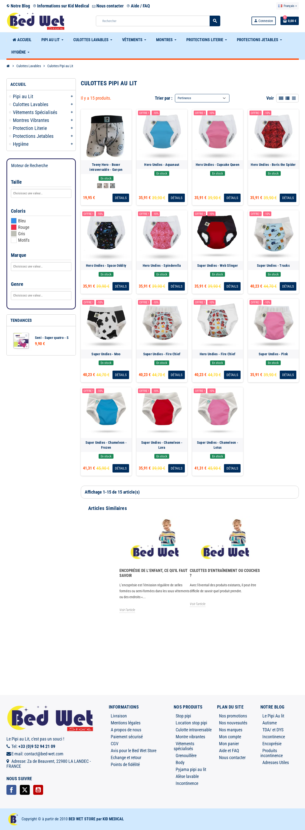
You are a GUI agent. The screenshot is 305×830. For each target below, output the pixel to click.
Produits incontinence (271, 753)
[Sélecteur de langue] (287, 6)
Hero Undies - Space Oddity (106, 265)
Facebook (11, 790)
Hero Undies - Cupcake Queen (218, 165)
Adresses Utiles (275, 762)
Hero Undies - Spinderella (162, 265)
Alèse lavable (187, 776)
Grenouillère (186, 755)
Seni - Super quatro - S (52, 338)
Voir (270, 98)
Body (180, 762)
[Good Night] (99, 185)
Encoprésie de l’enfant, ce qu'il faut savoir (153, 573)
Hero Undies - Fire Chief (218, 354)
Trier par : (163, 98)
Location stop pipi (191, 722)
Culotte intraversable (194, 729)
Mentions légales (125, 722)
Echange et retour (126, 757)
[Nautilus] (106, 185)
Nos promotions (233, 715)
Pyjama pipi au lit (191, 769)
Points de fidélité (125, 764)
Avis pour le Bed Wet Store (133, 750)
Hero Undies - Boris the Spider (273, 165)
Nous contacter (108, 5)
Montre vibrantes (190, 736)
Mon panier (229, 743)
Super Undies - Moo (105, 354)
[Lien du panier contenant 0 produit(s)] (289, 21)
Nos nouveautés (233, 722)
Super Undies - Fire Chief (162, 354)
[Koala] (112, 185)
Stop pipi (183, 715)
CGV (114, 743)
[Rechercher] (158, 21)
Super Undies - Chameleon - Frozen (106, 445)
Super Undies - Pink (273, 354)
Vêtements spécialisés (184, 746)
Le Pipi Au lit (273, 715)
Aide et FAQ (229, 750)
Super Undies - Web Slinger (217, 265)
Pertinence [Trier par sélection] (184, 98)
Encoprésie (271, 743)
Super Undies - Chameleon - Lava (161, 445)
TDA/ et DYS (272, 729)
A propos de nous (126, 729)
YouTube (38, 790)
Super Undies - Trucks (273, 265)
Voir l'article (127, 610)
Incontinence (187, 783)
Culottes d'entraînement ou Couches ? (225, 573)
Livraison (119, 715)
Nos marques (230, 729)
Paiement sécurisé (127, 736)
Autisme (269, 722)
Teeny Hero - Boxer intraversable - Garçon (105, 167)
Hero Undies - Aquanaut (161, 165)
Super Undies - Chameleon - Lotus (217, 445)
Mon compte (230, 736)
